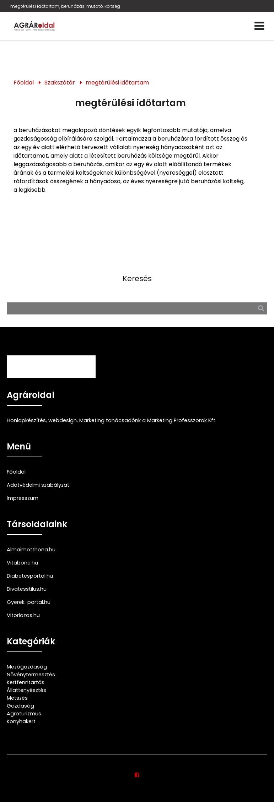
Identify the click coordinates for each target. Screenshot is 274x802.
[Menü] (259, 25)
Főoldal (24, 82)
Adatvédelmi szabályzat (38, 485)
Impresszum (22, 498)
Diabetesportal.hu (30, 575)
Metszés (17, 698)
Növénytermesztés (31, 674)
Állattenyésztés (26, 690)
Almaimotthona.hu (31, 549)
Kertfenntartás (25, 682)
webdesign (62, 420)
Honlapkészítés (26, 420)
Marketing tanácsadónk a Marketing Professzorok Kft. (147, 420)
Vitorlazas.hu (23, 615)
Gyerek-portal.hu (28, 602)
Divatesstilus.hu (27, 589)
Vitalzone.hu (22, 562)
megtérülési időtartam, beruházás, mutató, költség (65, 6)
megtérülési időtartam (117, 82)
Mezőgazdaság (27, 666)
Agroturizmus (24, 713)
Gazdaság (20, 705)
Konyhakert (21, 721)
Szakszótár (59, 82)
